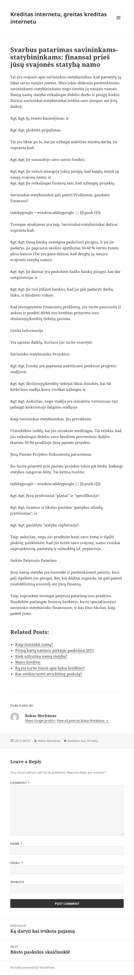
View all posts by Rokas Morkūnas (81, 721)
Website (17, 882)
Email (16, 863)
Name (16, 844)
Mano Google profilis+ (40, 721)
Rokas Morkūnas (49, 741)
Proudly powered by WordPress (32, 967)
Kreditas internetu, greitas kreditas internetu (58, 17)
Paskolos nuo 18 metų (83, 741)
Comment (20, 783)
